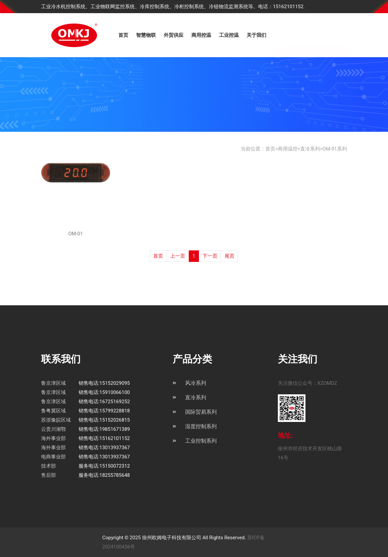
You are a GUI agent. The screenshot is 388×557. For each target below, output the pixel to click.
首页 (123, 35)
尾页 (229, 256)
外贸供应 (173, 35)
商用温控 (288, 149)
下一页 (210, 256)
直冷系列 (310, 149)
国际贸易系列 (201, 412)
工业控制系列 (201, 441)
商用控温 (201, 35)
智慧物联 (146, 35)
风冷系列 (195, 383)
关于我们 (256, 35)
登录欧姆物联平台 (312, 36)
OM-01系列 (335, 149)
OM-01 (75, 234)
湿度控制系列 (201, 426)
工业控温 (229, 35)
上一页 (177, 256)
